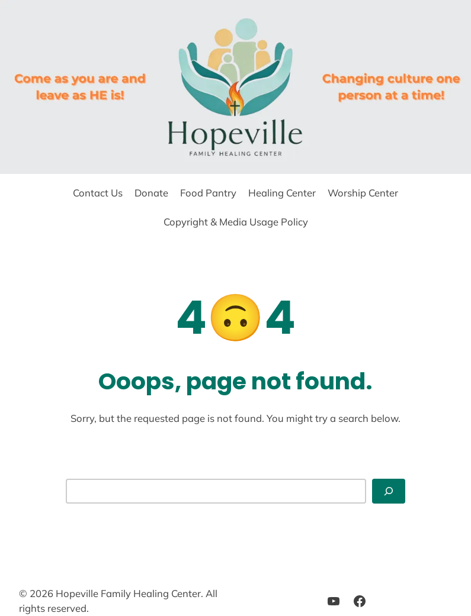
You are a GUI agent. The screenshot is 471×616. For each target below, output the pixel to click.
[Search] (388, 491)
